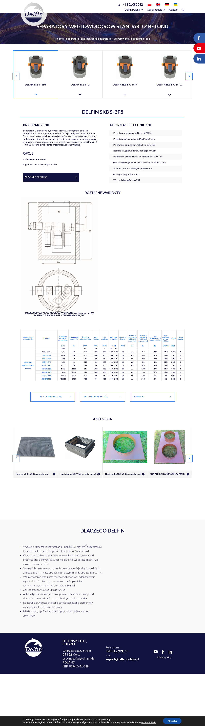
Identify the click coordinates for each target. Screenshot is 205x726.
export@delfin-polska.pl (122, 659)
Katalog (139, 396)
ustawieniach (148, 722)
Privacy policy (164, 657)
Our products (154, 9)
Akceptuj (172, 720)
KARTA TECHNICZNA (51, 396)
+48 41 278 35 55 (117, 651)
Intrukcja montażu (96, 396)
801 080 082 (132, 4)
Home (59, 38)
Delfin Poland (132, 9)
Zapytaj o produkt (36, 177)
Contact (173, 9)
